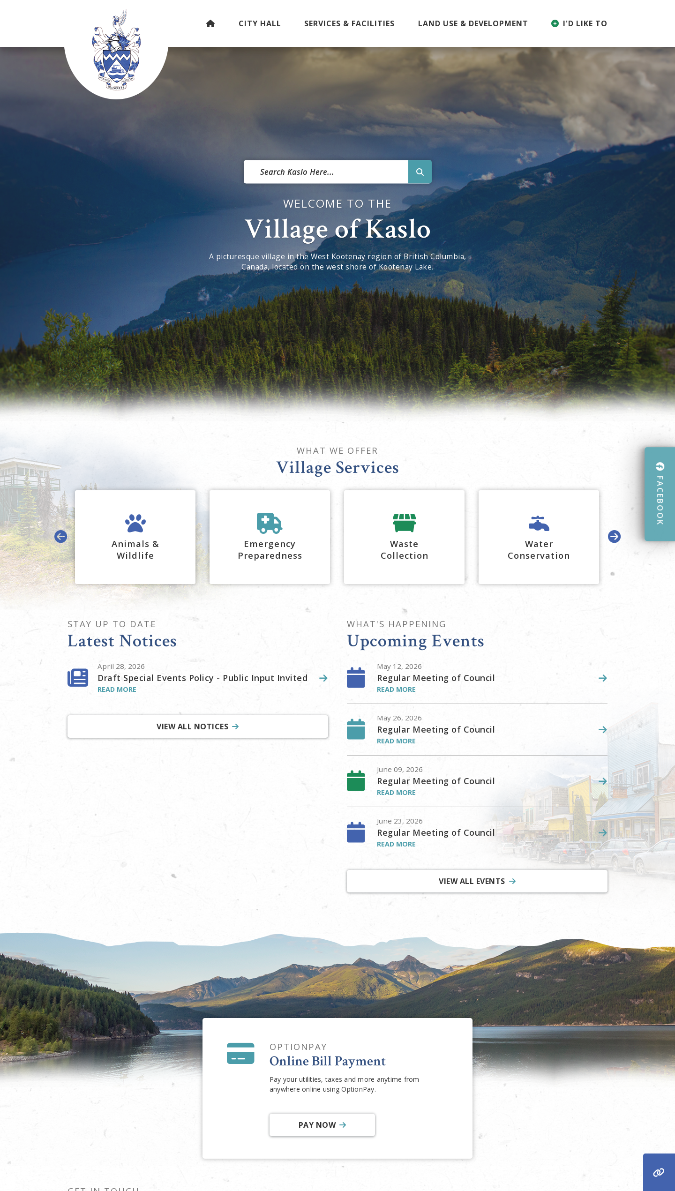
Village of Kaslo (116, 49)
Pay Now (317, 1125)
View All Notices (192, 726)
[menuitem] (210, 23)
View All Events (472, 881)
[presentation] (61, 537)
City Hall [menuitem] (260, 23)
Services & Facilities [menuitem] (349, 23)
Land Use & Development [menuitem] (473, 23)
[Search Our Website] (337, 171)
